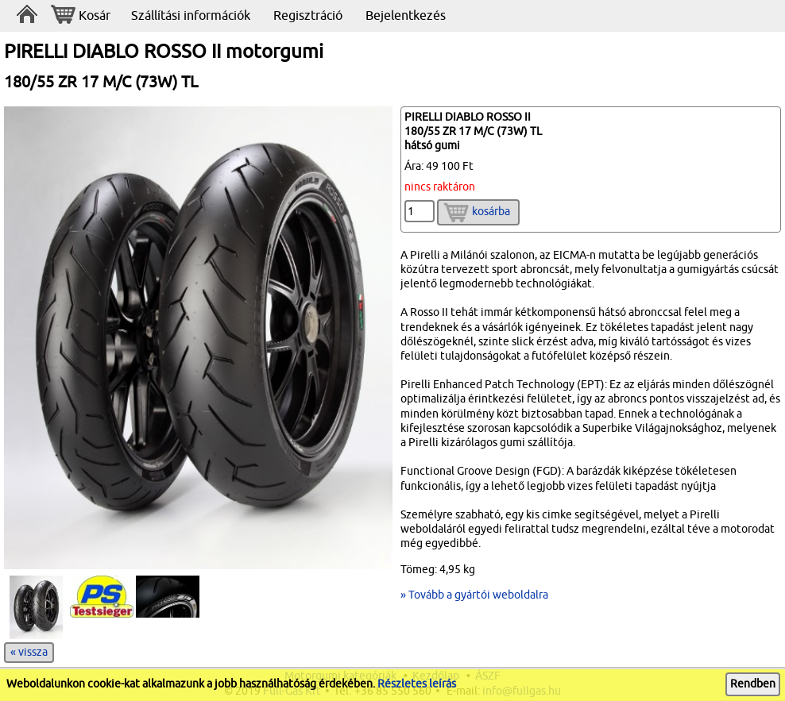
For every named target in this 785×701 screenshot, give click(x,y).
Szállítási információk (190, 16)
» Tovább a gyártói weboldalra (474, 595)
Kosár (80, 16)
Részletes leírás (416, 684)
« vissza (29, 652)
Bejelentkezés (405, 16)
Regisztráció (307, 16)
